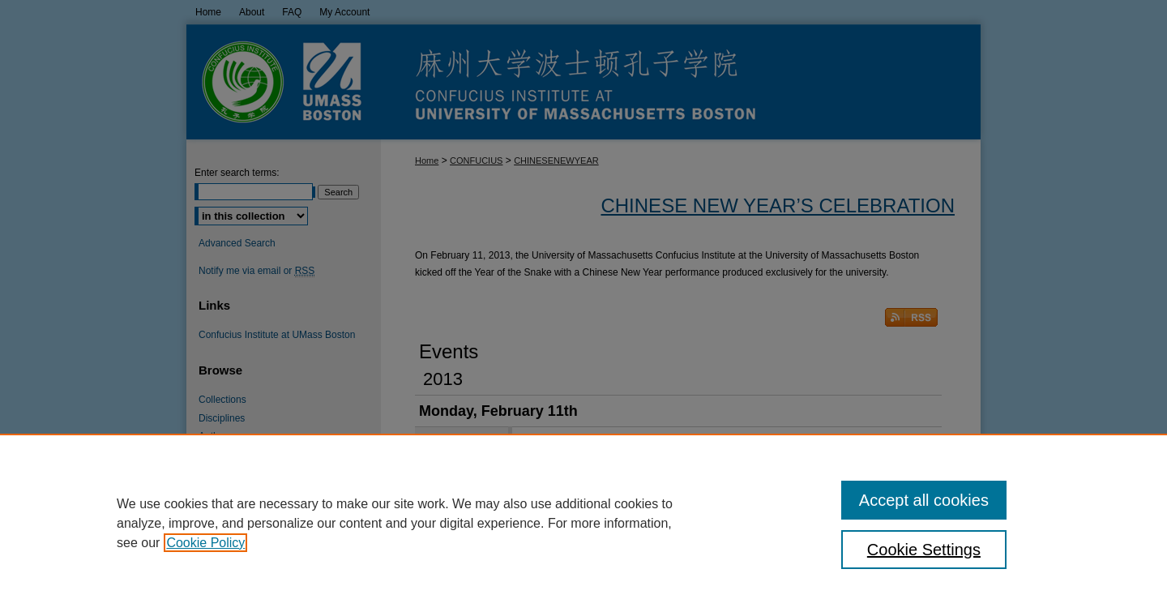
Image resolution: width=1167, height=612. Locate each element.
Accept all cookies (924, 500)
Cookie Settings (924, 550)
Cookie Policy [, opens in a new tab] (205, 543)
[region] (583, 523)
